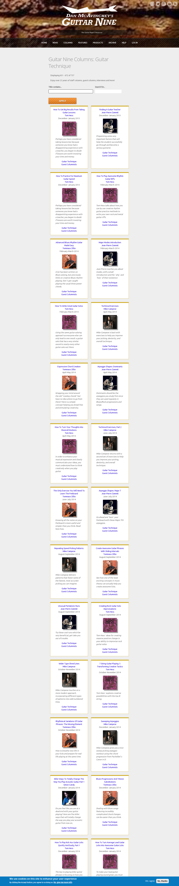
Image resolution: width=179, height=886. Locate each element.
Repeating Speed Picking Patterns (109, 284)
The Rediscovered (59, 809)
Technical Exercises (149, 157)
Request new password (143, 844)
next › (120, 766)
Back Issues (138, 804)
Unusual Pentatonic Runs (30, 342)
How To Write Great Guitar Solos (109, 157)
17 (102, 766)
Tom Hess (29, 96)
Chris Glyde (30, 642)
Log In (135, 41)
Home (44, 41)
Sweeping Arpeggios (70, 399)
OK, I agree (141, 883)
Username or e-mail (142, 826)
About (12, 804)
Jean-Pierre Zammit (69, 94)
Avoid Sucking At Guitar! (29, 523)
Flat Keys (149, 581)
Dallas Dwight (69, 526)
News (55, 41)
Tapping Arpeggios (109, 523)
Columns (68, 41)
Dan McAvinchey (17, 809)
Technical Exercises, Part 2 (149, 221)
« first (15, 766)
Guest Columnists (29, 145)
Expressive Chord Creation (29, 221)
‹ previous (28, 766)
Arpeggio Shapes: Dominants (69, 221)
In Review (55, 804)
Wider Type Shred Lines (109, 342)
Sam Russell (149, 469)
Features (82, 41)
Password (138, 837)
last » (131, 766)
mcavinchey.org (16, 813)
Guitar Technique (29, 143)
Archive (112, 41)
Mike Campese (149, 160)
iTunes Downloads (59, 799)
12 (59, 766)
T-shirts (136, 813)
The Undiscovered (59, 813)
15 (84, 766)
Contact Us (137, 799)
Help (124, 41)
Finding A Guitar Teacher (69, 91)
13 (67, 766)
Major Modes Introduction (69, 157)
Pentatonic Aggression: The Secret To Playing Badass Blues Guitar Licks (129, 708)
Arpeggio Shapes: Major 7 (70, 284)
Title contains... (16, 77)
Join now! (106, 802)
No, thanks (154, 883)
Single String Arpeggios (109, 463)
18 (110, 766)
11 (50, 766)
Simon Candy (109, 405)
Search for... (61, 77)
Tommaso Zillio (29, 163)
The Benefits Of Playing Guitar (69, 523)
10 (42, 766)
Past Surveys (138, 809)
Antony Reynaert (30, 587)
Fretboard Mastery (30, 639)
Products (98, 41)
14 (76, 766)
